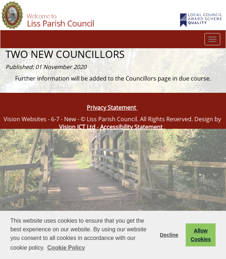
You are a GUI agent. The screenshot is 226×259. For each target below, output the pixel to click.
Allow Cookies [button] (201, 235)
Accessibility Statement (131, 127)
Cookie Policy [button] (66, 248)
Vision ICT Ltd (77, 127)
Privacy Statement (112, 108)
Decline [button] (169, 235)
